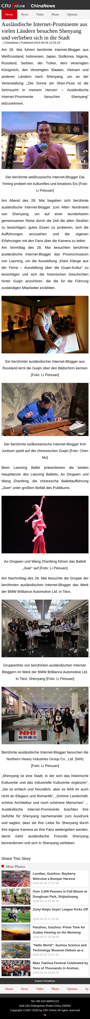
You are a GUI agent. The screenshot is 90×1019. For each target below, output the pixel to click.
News (24, 14)
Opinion (72, 14)
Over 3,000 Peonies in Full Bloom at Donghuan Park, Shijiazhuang (60, 894)
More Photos (15, 866)
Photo (55, 14)
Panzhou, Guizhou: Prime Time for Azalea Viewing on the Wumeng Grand (59, 930)
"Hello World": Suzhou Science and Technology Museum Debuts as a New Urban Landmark (60, 948)
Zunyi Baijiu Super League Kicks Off (60, 909)
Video (40, 14)
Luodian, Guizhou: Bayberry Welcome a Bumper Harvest (54, 876)
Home (9, 14)
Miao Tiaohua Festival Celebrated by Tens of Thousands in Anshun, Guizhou (60, 966)
